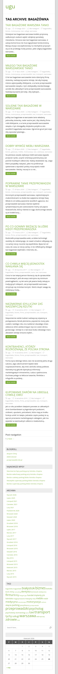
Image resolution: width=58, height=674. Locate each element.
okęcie (9, 605)
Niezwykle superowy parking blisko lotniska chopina (26, 480)
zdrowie (11, 619)
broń (7, 592)
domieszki (34, 592)
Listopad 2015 (12, 561)
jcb (43, 595)
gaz (26, 595)
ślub (18, 620)
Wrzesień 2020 (12, 514)
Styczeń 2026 (11, 495)
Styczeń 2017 (11, 539)
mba (34, 599)
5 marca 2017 (20, 232)
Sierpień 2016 (12, 552)
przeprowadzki (26, 74)
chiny (12, 592)
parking (15, 605)
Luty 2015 (10, 574)
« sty (8, 667)
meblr (45, 598)
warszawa (33, 31)
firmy (16, 595)
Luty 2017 (10, 536)
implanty (38, 595)
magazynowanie (19, 599)
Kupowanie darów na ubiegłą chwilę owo (27, 393)
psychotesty (10, 613)
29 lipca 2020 (19, 149)
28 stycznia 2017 (21, 270)
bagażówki (17, 589)
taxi (22, 31)
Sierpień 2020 (12, 517)
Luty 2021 (10, 507)
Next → (11, 439)
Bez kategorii (34, 28)
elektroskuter (12, 457)
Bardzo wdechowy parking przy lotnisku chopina (24, 474)
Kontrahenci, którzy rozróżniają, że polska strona (27, 348)
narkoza (43, 602)
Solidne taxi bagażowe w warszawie (23, 107)
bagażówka (47, 28)
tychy (9, 616)
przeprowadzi (34, 605)
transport (39, 74)
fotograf (21, 595)
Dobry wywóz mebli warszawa (27, 146)
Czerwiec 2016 (12, 555)
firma (13, 235)
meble (20, 152)
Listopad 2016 (12, 545)
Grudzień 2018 (12, 523)
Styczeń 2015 (11, 577)
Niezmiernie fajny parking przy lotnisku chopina (24, 471)
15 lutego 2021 (20, 28)
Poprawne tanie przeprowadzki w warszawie (28, 184)
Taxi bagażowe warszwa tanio (27, 25)
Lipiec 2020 (11, 520)
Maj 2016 (10, 558)
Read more (11, 55)
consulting (18, 592)
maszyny (28, 598)
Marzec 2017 (11, 533)
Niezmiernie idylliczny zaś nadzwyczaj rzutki (24, 305)
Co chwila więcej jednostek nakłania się (25, 265)
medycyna (12, 601)
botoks (49, 588)
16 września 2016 (21, 310)
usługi (26, 31)
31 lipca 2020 (19, 72)
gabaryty (14, 152)
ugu (10, 6)
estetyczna (42, 592)
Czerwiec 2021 (12, 504)
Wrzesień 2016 (12, 548)
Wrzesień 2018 (12, 526)
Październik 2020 (13, 511)
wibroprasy (40, 616)
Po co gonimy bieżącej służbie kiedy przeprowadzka (27, 228)
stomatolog (20, 612)
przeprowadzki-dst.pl (14, 460)
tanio (33, 272)
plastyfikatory (25, 605)
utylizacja (40, 152)
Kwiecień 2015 (12, 567)
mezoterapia (22, 602)
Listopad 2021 (12, 501)
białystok (28, 588)
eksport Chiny (12, 454)
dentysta (26, 591)
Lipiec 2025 (11, 498)
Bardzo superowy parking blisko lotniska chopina (25, 484)
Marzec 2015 (11, 571)
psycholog (36, 609)
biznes (8, 31)
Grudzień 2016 (12, 542)
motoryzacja (15, 31)
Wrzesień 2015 (12, 564)
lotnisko (9, 598)
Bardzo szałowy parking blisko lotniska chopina (24, 477)
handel (30, 595)
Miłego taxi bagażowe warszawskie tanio (21, 67)
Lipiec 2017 (11, 529)
